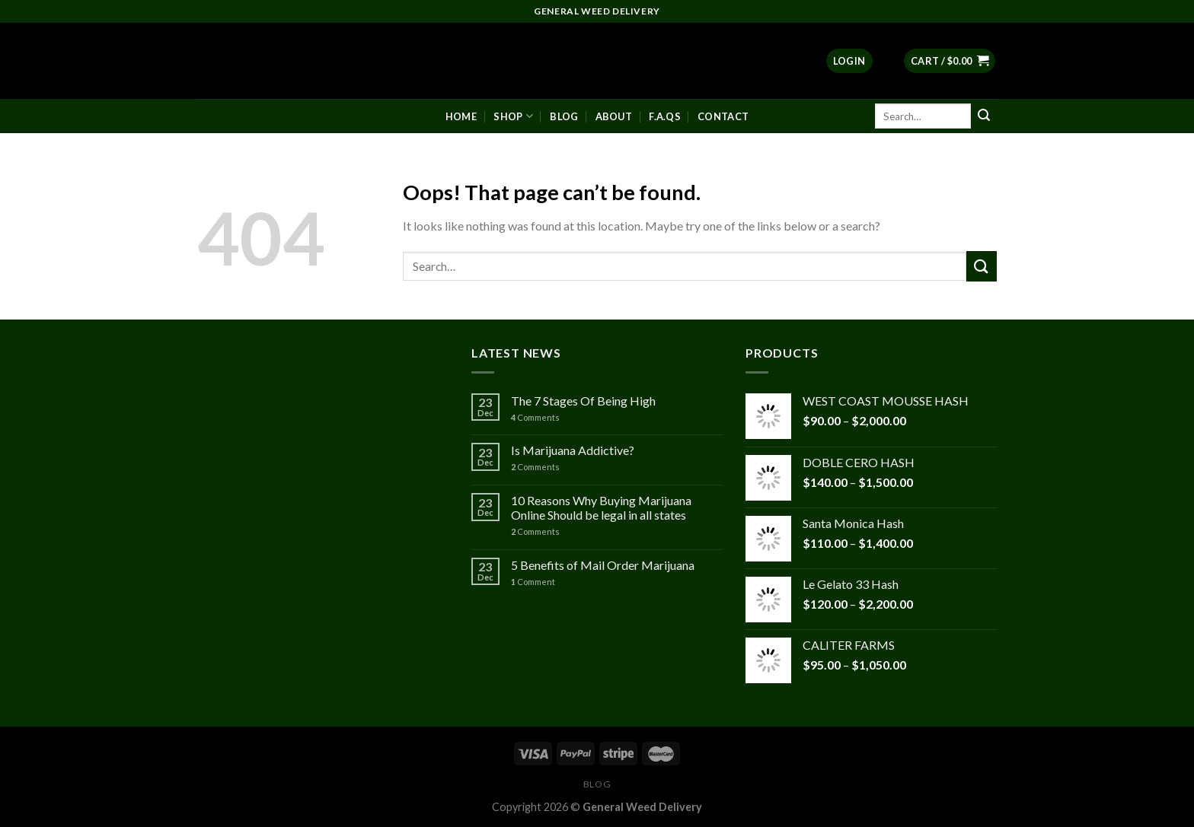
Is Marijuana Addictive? (572, 450)
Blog (564, 116)
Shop (512, 116)
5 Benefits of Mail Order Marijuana (602, 565)
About (613, 116)
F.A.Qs (665, 116)
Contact (723, 116)
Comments (535, 417)
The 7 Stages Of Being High (583, 400)
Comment (533, 582)
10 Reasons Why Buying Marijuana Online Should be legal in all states (601, 507)
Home (461, 116)
